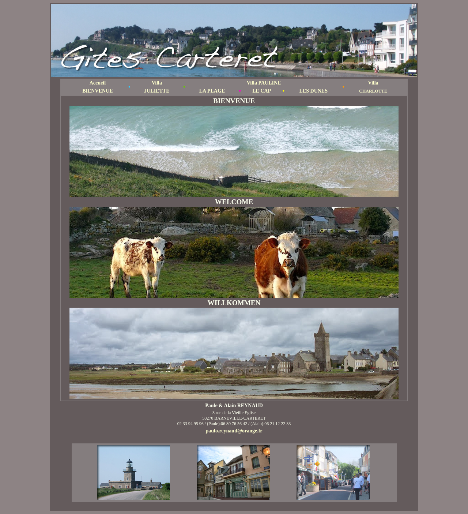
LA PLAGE (212, 91)
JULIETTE (156, 91)
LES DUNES (313, 91)
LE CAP (261, 91)
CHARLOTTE (373, 91)
